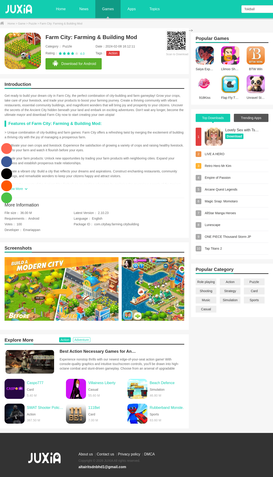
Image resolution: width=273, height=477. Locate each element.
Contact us (106, 454)
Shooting (206, 291)
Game (22, 23)
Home (61, 9)
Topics (154, 9)
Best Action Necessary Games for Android (98, 351)
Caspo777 (35, 383)
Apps (131, 9)
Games (108, 9)
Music (206, 300)
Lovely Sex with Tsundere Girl (242, 130)
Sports (254, 300)
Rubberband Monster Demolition (168, 408)
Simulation (230, 300)
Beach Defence (162, 383)
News (83, 9)
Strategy (230, 291)
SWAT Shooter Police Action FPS (45, 408)
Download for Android (74, 63)
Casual (206, 309)
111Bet (94, 408)
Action (113, 53)
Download (234, 136)
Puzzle (32, 23)
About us (86, 454)
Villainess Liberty (102, 383)
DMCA (149, 454)
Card (254, 291)
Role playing (206, 282)
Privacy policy (129, 454)
